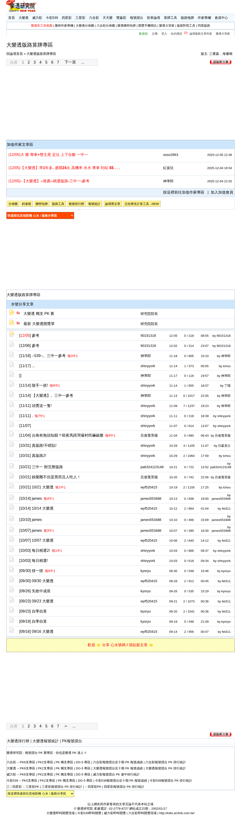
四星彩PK (94, 786)
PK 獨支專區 (64, 762)
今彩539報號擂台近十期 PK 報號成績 (121, 780)
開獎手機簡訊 (147, 25)
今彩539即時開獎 (89, 813)
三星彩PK (32, 786)
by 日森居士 (222, 445)
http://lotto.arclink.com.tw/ (176, 813)
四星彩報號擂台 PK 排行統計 (124, 786)
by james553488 (221, 496)
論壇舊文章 (112, 204)
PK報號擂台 (72, 741)
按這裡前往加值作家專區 (184, 192)
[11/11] (35, 406)
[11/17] (27, 366)
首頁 (11, 18)
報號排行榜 (76, 204)
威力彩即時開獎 (115, 813)
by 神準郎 (224, 356)
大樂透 (23, 18)
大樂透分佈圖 (85, 25)
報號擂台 (136, 18)
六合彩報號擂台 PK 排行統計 (165, 762)
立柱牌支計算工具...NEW (142, 204)
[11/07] (25, 426)
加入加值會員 (222, 192)
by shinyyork (222, 416)
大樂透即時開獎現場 (60, 813)
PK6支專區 (27, 762)
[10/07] (36, 530)
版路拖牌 (187, 18)
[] (29, 335)
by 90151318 (222, 335)
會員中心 (221, 18)
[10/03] (40, 550)
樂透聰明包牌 (126, 25)
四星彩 (67, 18)
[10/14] (36, 498)
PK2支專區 (45, 762)
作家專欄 (204, 18)
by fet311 (224, 508)
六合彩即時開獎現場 (142, 813)
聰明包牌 (42, 204)
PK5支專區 (29, 780)
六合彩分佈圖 (105, 25)
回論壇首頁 (14, 54)
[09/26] (35, 591)
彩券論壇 (153, 18)
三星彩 (80, 18)
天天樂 (107, 18)
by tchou (224, 366)
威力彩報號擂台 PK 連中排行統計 (116, 774)
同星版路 (204, 25)
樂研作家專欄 (64, 25)
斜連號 (26, 204)
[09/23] (36, 601)
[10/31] (37, 445)
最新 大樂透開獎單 (39, 324)
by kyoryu (224, 571)
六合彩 (94, 18)
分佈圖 (13, 204)
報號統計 (94, 204)
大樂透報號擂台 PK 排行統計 (165, 768)
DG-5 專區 (83, 762)
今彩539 (52, 18)
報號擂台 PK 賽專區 (39, 753)
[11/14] (39, 385)
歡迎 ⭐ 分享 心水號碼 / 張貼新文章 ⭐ (120, 645)
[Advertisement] (120, 103)
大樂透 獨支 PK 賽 (39, 314)
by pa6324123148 (220, 465)
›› (65, 726)
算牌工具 (170, 18)
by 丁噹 (225, 385)
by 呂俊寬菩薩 (220, 435)
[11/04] (67, 435)
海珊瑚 (227, 54)
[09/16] (36, 631)
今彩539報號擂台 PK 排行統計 (171, 780)
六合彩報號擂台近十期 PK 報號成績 (118, 762)
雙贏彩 (121, 18)
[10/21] (41, 467)
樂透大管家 (166, 25)
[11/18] (48, 356)
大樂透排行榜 (18, 741)
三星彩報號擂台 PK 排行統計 (62, 786)
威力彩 (37, 18)
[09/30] (37, 571)
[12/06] (29, 346)
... (82, 62)
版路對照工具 (186, 25)
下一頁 (70, 62)
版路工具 (58, 204)
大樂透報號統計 (45, 741)
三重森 (214, 54)
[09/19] (33, 621)
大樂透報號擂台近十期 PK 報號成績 (118, 768)
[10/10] (30, 520)
